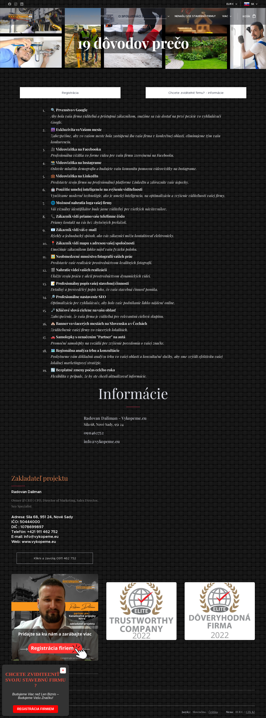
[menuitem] (63, 16)
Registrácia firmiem (35, 709)
